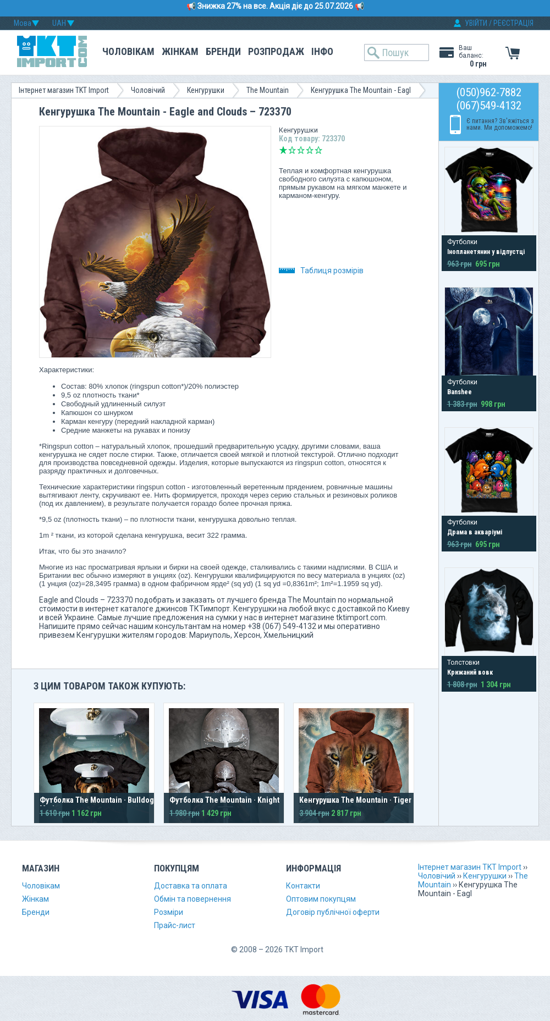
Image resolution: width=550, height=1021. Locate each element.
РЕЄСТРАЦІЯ (513, 23)
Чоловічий (148, 90)
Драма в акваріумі (474, 532)
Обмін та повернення (192, 899)
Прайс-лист (174, 925)
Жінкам (180, 51)
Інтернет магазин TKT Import (64, 90)
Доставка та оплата (190, 885)
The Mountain (267, 90)
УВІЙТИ (476, 23)
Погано (292, 150)
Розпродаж (276, 51)
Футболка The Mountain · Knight (224, 800)
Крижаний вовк (470, 672)
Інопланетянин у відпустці (486, 252)
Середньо (300, 150)
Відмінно (318, 150)
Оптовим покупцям (321, 899)
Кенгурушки (205, 90)
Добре (309, 150)
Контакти (303, 885)
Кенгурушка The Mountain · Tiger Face (364, 800)
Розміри (168, 912)
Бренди (223, 51)
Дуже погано (283, 150)
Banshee (459, 392)
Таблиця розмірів (321, 270)
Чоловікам (128, 51)
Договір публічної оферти (333, 912)
